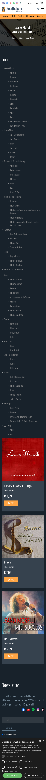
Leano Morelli (9, 490)
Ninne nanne (14, 328)
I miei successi (11, 639)
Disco (12, 345)
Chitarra (13, 179)
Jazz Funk (13, 147)
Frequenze (13, 201)
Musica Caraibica (16, 265)
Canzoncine (14, 323)
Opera (12, 112)
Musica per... (8, 403)
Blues (12, 143)
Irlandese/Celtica (16, 283)
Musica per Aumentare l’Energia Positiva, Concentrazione (24, 224)
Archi (12, 103)
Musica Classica (9, 68)
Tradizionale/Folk (16, 247)
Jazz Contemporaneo (17, 134)
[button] (23, 771)
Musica (5, 16)
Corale (12, 90)
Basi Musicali (15, 174)
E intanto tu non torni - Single (18, 486)
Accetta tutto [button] (12, 775)
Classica (13, 72)
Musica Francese (16, 279)
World (6, 274)
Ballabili (6, 372)
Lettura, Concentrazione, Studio (21, 416)
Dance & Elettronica (11, 354)
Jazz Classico (15, 139)
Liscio (12, 390)
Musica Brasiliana (16, 260)
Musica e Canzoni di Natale (13, 269)
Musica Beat (14, 242)
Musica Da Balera (16, 385)
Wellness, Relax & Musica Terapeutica (23, 421)
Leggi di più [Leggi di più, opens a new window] (14, 752)
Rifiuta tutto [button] (33, 775)
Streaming (30, 16)
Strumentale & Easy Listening (14, 161)
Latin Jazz (13, 152)
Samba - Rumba (15, 394)
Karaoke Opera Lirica (17, 125)
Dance (12, 359)
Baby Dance (14, 332)
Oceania (13, 288)
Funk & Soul (8, 341)
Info (11, 503)
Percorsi (8, 562)
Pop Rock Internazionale (18, 234)
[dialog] (23, 759)
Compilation (14, 108)
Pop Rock (7, 229)
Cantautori (13, 238)
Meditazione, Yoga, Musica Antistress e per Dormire (25, 211)
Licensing (40, 16)
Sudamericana (15, 305)
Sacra (12, 116)
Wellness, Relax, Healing (12, 196)
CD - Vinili (7, 425)
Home (13, 38)
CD (11, 434)
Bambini (6, 319)
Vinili (12, 430)
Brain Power (14, 407)
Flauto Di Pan (15, 192)
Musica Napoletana (16, 314)
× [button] (43, 741)
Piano (12, 183)
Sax (11, 187)
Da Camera (14, 85)
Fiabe (12, 337)
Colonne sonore (15, 170)
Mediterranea (14, 292)
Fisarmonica (14, 381)
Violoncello (14, 165)
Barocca (13, 77)
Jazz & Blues (8, 130)
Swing (12, 156)
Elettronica (14, 368)
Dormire (13, 412)
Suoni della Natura (16, 217)
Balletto (13, 94)
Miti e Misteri (15, 205)
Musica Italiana (15, 310)
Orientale (13, 301)
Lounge (12, 363)
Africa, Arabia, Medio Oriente (20, 297)
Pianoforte (14, 99)
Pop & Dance (15, 256)
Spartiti (21, 16)
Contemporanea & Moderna (19, 121)
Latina (6, 251)
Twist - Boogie (15, 399)
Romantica (14, 81)
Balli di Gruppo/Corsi (17, 376)
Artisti (13, 16)
